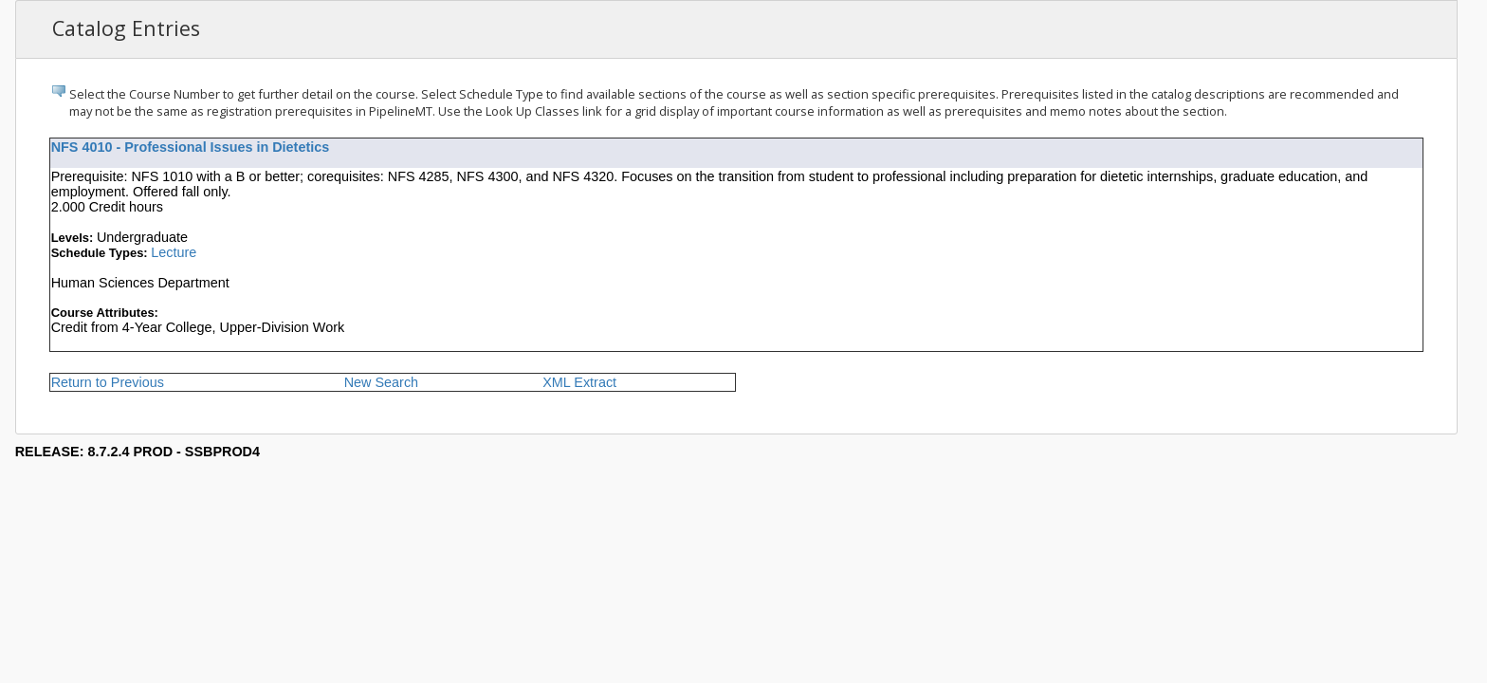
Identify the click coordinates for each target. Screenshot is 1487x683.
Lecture (173, 252)
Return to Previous (107, 382)
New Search (381, 382)
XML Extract (579, 382)
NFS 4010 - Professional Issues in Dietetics (190, 147)
